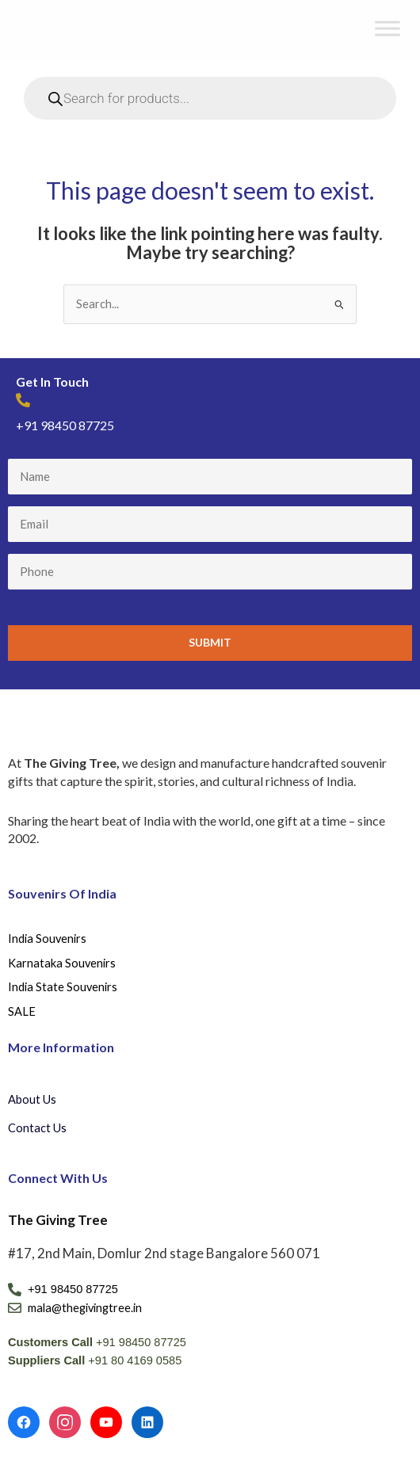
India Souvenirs (47, 938)
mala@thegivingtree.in (85, 1307)
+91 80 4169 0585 (134, 1360)
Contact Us (37, 1128)
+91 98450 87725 (65, 425)
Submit (210, 642)
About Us (32, 1099)
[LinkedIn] (147, 1422)
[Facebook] (24, 1422)
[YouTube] (106, 1422)
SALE (22, 1011)
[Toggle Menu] (387, 28)
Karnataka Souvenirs (62, 963)
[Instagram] (65, 1422)
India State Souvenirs (62, 987)
